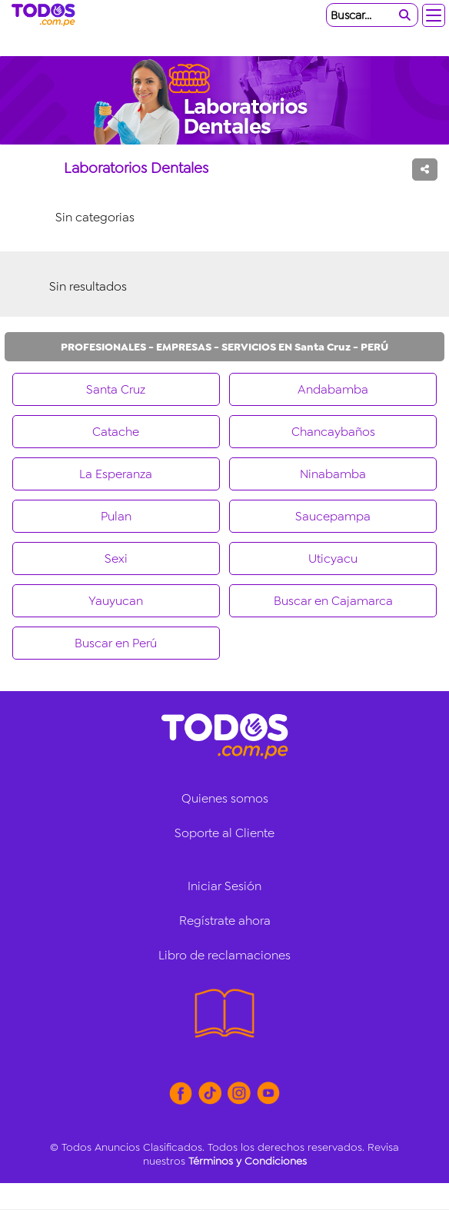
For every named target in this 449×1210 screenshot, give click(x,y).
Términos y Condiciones (247, 1161)
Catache (115, 432)
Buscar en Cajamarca (333, 601)
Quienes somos (224, 798)
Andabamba (333, 389)
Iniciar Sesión (224, 886)
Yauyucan (115, 601)
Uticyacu (333, 558)
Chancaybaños (333, 432)
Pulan (116, 516)
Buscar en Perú (116, 643)
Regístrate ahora (225, 920)
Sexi (116, 558)
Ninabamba (333, 474)
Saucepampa (333, 516)
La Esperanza (115, 474)
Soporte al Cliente (224, 833)
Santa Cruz (115, 389)
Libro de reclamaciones (224, 955)
